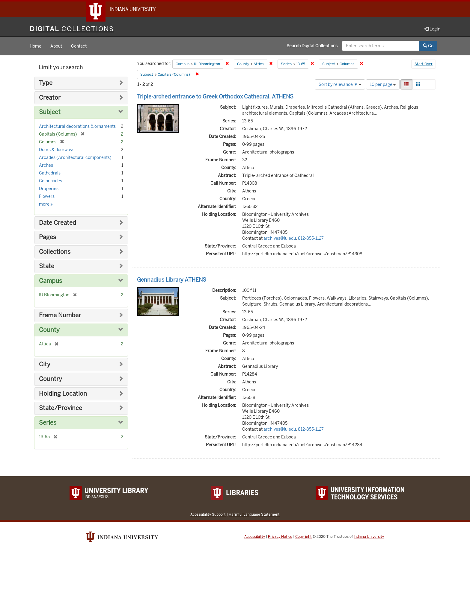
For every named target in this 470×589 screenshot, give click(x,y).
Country (50, 379)
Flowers (47, 196)
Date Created (57, 223)
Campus (50, 281)
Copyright (303, 536)
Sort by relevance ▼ (340, 84)
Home (35, 46)
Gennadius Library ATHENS (171, 279)
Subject (50, 112)
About (56, 46)
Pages (47, 237)
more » (46, 204)
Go (428, 45)
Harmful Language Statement (254, 514)
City (44, 364)
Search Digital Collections (312, 45)
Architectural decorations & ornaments (77, 126)
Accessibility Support (208, 514)
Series (47, 422)
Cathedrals (50, 173)
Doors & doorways (56, 149)
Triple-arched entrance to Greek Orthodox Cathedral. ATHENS (215, 96)
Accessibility (254, 536)
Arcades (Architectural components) (75, 157)
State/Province (60, 408)
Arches (46, 165)
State (46, 266)
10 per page (383, 84)
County (49, 330)
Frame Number (60, 315)
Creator (50, 97)
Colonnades (50, 180)
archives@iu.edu (279, 238)
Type (45, 83)
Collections (54, 252)
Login (432, 29)
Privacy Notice (280, 536)
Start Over (424, 64)
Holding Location (63, 393)
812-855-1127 (311, 238)
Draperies (48, 188)
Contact (79, 46)
